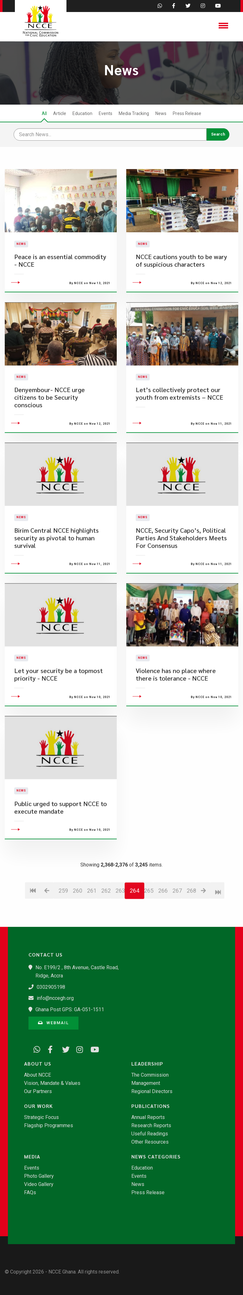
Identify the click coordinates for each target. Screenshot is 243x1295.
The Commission (150, 1075)
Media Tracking (134, 113)
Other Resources (150, 1142)
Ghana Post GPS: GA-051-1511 (69, 1009)
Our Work (38, 1106)
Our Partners (38, 1091)
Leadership (147, 1063)
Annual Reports (148, 1117)
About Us (37, 1063)
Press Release (187, 113)
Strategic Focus (41, 1117)
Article (59, 113)
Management (145, 1083)
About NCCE (37, 1075)
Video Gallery (38, 1184)
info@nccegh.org (55, 998)
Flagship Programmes (48, 1125)
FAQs (30, 1192)
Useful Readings (149, 1133)
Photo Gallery (39, 1176)
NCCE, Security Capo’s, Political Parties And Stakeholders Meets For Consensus (181, 575)
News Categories (156, 1156)
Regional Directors (151, 1091)
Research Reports (151, 1125)
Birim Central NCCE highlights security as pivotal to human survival (56, 575)
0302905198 (51, 987)
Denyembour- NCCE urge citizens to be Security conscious (49, 434)
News (160, 113)
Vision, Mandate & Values (52, 1083)
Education (82, 113)
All (44, 113)
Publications (150, 1106)
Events (105, 113)
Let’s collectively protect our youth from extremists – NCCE (179, 431)
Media (32, 1156)
